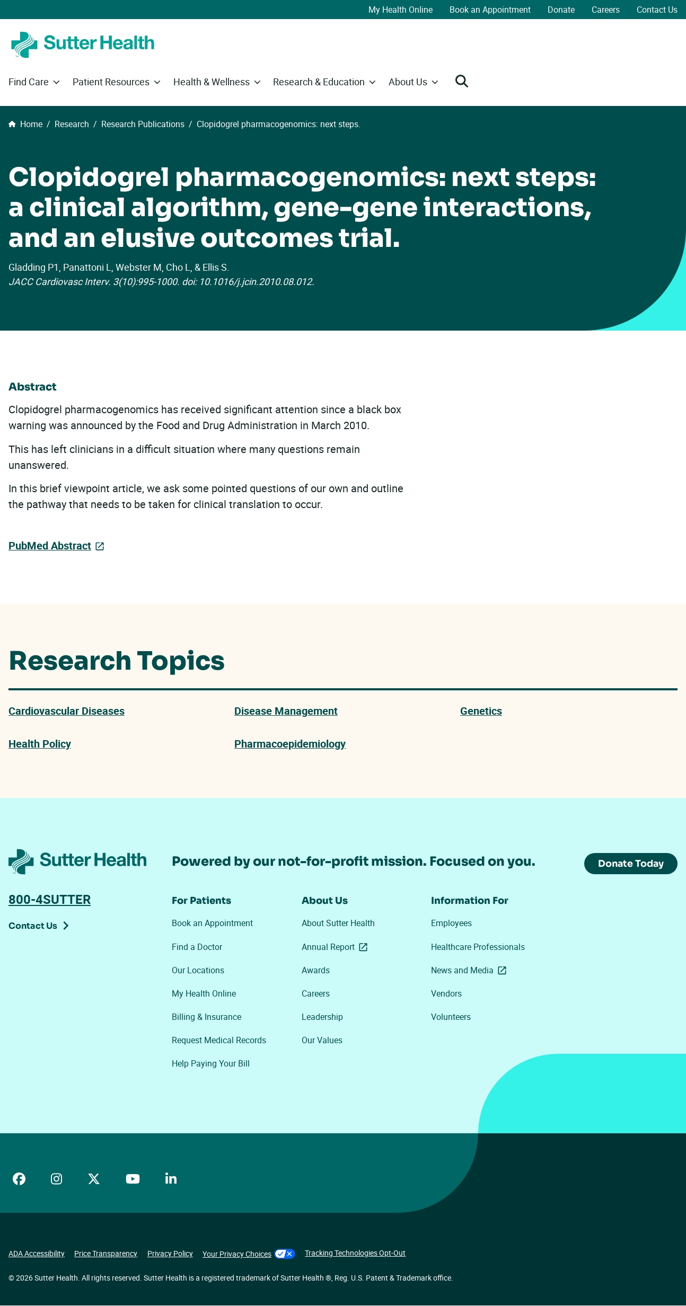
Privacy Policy (170, 1254)
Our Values (322, 1040)
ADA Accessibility (36, 1254)
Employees (451, 923)
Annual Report (337, 947)
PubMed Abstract (49, 545)
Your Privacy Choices (249, 1254)
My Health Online (400, 9)
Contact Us (657, 9)
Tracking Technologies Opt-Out (355, 1253)
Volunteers (451, 1017)
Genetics (481, 711)
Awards (316, 970)
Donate (561, 9)
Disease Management (286, 711)
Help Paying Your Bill (211, 1064)
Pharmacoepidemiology (290, 743)
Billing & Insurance (206, 1017)
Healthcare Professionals (478, 947)
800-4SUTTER (49, 899)
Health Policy (39, 743)
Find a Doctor (197, 947)
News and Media (471, 970)
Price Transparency (105, 1254)
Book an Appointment (490, 9)
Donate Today (630, 863)
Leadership (322, 1017)
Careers (606, 9)
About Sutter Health (338, 923)
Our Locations (198, 970)
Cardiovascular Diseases (66, 711)
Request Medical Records (219, 1040)
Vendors (446, 993)
